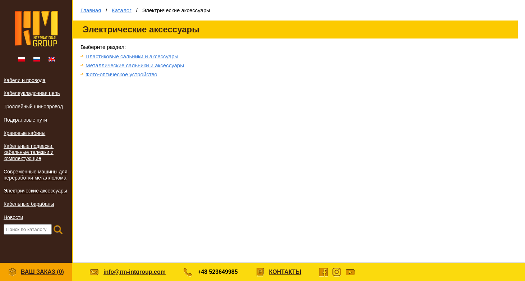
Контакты (285, 272)
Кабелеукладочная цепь (32, 93)
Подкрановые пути (25, 120)
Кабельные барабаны (29, 204)
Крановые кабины (24, 133)
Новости (13, 217)
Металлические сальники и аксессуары (135, 65)
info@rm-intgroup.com (134, 272)
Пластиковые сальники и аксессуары (132, 56)
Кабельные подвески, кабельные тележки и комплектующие (29, 152)
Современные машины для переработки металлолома (36, 175)
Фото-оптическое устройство (121, 74)
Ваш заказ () (36, 272)
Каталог (122, 10)
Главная (90, 10)
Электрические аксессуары (35, 191)
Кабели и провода (25, 80)
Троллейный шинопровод (33, 106)
